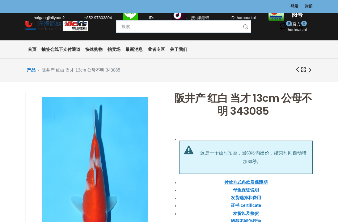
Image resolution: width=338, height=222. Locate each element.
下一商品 (309, 70)
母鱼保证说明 (246, 189)
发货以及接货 (246, 213)
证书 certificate (246, 205)
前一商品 (297, 70)
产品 (31, 70)
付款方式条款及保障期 (246, 182)
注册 (309, 6)
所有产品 (303, 70)
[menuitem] (32, 49)
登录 (294, 6)
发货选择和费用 (246, 197)
